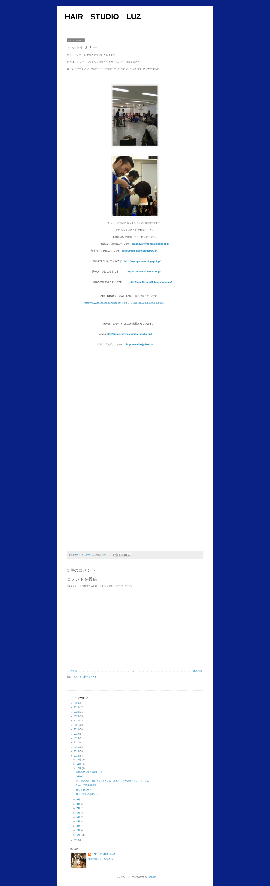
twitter (79, 776)
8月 (78, 804)
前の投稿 (197, 671)
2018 (77, 738)
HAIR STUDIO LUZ (103, 17)
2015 (77, 751)
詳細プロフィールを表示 (100, 859)
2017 (77, 742)
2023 (77, 716)
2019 (77, 734)
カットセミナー (84, 789)
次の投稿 (72, 671)
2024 (77, 712)
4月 (78, 821)
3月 (78, 826)
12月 (79, 759)
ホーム (135, 671)
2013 (77, 840)
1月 (78, 834)
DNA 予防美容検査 (86, 785)
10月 (79, 768)
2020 (77, 729)
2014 (77, 755)
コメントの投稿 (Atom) (84, 676)
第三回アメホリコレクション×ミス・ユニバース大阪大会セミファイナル (112, 781)
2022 (77, 720)
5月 (78, 817)
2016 (77, 747)
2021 (77, 725)
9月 (78, 799)
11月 (79, 764)
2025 (77, 707)
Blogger (152, 877)
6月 (78, 813)
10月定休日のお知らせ (87, 794)
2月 (78, 830)
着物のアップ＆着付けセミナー (91, 772)
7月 (78, 808)
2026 (77, 703)
